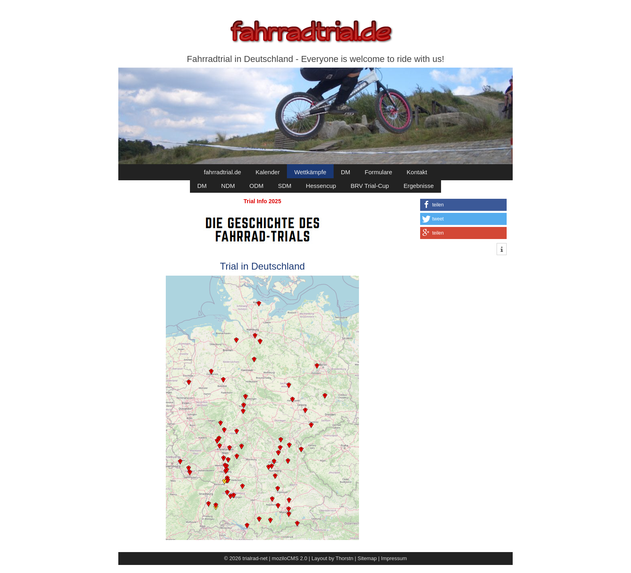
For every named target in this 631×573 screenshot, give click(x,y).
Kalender (268, 172)
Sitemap (367, 558)
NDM (228, 185)
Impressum (394, 558)
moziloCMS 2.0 (289, 558)
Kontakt (417, 172)
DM (345, 172)
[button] (463, 205)
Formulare (378, 172)
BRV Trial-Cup (370, 185)
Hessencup (321, 185)
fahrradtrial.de (222, 172)
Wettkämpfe (310, 172)
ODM (257, 185)
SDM (284, 185)
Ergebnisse (419, 185)
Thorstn (344, 558)
